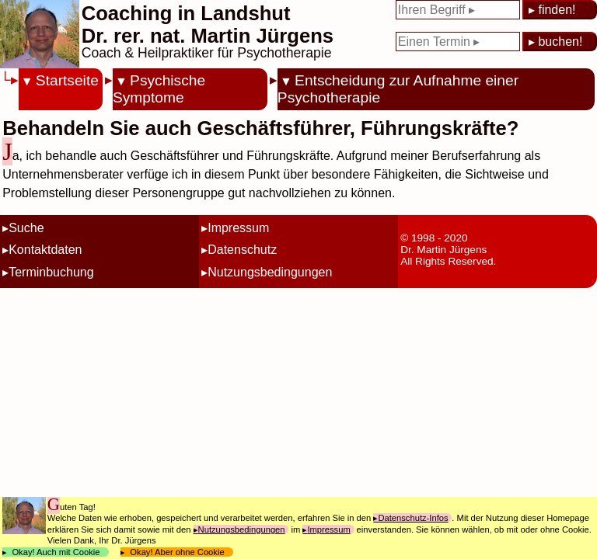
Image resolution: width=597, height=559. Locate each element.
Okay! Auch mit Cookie (56, 552)
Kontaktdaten (45, 249)
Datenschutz (242, 249)
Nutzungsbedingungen (270, 272)
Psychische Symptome (159, 89)
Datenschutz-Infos (413, 518)
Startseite (67, 80)
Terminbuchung (51, 272)
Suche (26, 227)
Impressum (238, 227)
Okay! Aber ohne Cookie (177, 552)
